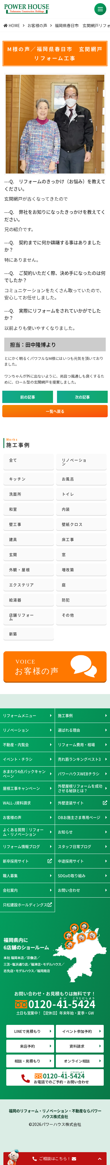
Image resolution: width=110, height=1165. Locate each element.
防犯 (66, 599)
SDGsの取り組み (71, 875)
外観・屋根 (19, 569)
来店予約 (27, 1046)
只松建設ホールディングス (25, 904)
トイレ (68, 494)
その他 (68, 615)
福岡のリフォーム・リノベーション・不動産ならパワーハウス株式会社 (55, 1113)
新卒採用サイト (16, 861)
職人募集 (10, 875)
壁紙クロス (72, 524)
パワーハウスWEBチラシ (78, 773)
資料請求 (77, 1046)
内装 (66, 509)
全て (13, 460)
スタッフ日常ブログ (74, 846)
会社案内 (10, 890)
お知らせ (65, 832)
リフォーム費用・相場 (76, 744)
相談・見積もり (27, 1061)
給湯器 (15, 599)
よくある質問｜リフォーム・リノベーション (23, 832)
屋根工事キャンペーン (21, 788)
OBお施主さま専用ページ (79, 817)
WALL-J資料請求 (17, 802)
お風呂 (68, 478)
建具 (13, 539)
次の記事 (82, 397)
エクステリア (21, 584)
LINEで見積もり (27, 1031)
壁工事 (15, 524)
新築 (13, 633)
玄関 (13, 554)
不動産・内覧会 (16, 744)
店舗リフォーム (21, 616)
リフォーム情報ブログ (21, 846)
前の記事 (27, 397)
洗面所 (15, 494)
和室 (13, 509)
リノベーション (74, 461)
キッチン (17, 478)
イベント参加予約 (77, 1031)
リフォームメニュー (19, 715)
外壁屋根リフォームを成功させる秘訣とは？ (80, 788)
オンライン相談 (77, 1061)
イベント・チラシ (17, 759)
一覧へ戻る (55, 411)
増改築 (68, 569)
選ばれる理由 (69, 730)
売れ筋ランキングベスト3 (79, 759)
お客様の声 (12, 817)
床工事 (68, 539)
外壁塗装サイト (71, 802)
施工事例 (65, 715)
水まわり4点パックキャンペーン (24, 774)
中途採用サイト (71, 861)
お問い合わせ (69, 890)
